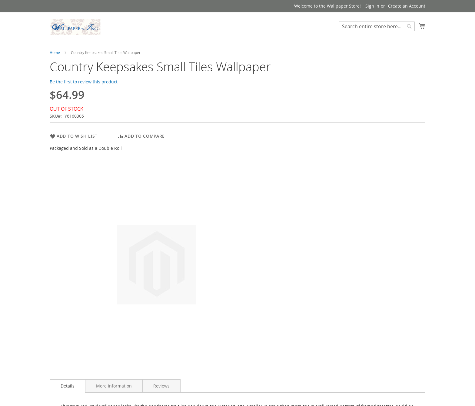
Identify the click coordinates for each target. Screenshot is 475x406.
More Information (114, 386)
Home (55, 52)
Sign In (372, 6)
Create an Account (406, 6)
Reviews (161, 386)
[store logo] (75, 27)
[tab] (67, 386)
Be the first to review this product (84, 82)
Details (68, 386)
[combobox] (377, 26)
